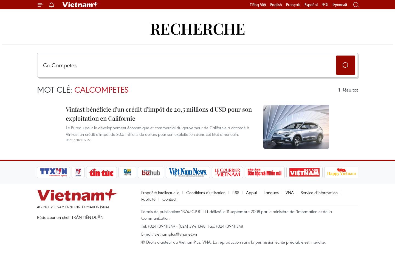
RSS (235, 192)
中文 (325, 5)
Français (293, 4)
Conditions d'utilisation (205, 192)
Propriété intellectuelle (160, 192)
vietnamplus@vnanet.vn (175, 234)
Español (311, 4)
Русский (339, 5)
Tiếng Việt (258, 4)
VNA (290, 192)
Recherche (197, 28)
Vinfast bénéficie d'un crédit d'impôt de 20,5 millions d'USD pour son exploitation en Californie (159, 113)
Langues (271, 192)
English (276, 4)
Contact (169, 199)
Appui (251, 192)
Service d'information (319, 192)
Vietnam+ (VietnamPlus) (80, 5)
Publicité (148, 199)
